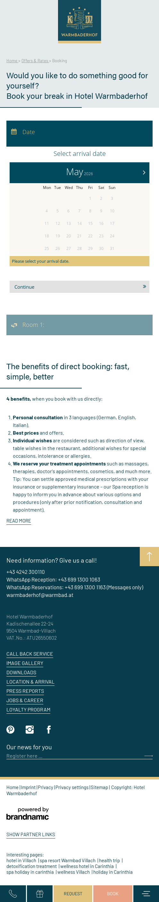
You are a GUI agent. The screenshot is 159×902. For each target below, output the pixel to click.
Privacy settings (72, 787)
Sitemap (100, 787)
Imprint (29, 787)
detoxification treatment (32, 866)
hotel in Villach (21, 860)
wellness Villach (74, 872)
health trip (110, 860)
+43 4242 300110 (25, 571)
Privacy (46, 787)
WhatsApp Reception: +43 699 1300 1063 (53, 579)
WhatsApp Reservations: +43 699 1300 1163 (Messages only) (74, 587)
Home (12, 60)
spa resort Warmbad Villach (68, 860)
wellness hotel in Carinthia (87, 866)
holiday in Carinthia (113, 872)
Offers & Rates (35, 60)
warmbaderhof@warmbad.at (39, 594)
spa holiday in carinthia (30, 872)
